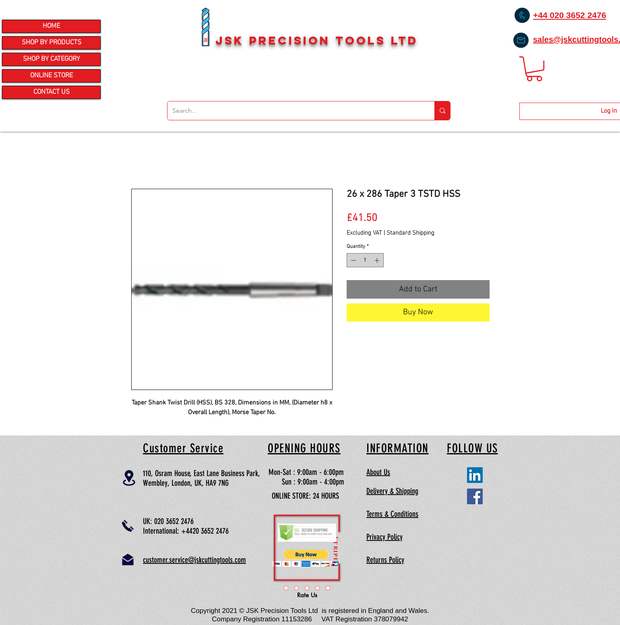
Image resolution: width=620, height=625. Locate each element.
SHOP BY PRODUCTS (51, 43)
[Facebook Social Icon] (475, 496)
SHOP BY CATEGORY (51, 59)
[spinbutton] (365, 260)
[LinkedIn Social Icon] (475, 475)
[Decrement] (353, 260)
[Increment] (377, 260)
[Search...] (294, 110)
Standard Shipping (410, 231)
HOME (51, 26)
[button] (534, 68)
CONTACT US (51, 92)
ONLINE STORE (51, 76)
